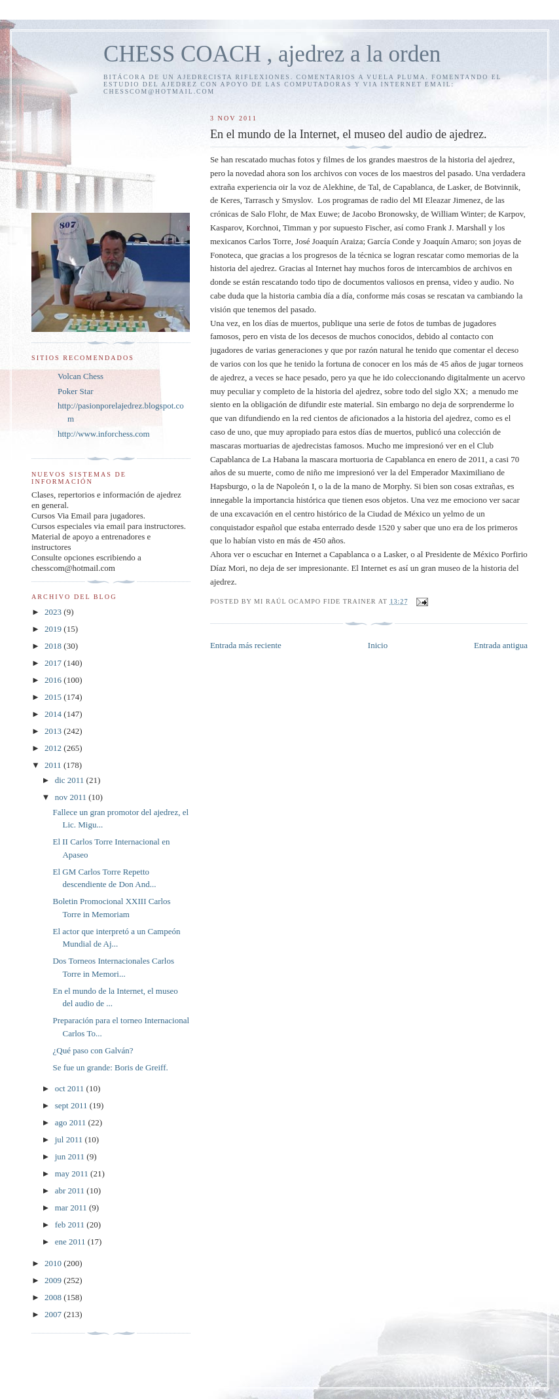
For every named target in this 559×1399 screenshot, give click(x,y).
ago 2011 (71, 1122)
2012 (54, 748)
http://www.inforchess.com (104, 434)
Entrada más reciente (245, 645)
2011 (54, 765)
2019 (54, 629)
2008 (54, 1297)
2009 (54, 1280)
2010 (54, 1263)
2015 (54, 697)
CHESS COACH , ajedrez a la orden (272, 54)
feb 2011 (71, 1224)
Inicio (378, 645)
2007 (54, 1314)
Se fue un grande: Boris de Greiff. (110, 1067)
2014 (54, 714)
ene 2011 (71, 1241)
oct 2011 (70, 1088)
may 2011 (72, 1173)
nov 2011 (72, 797)
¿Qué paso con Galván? (92, 1050)
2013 (54, 731)
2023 (54, 612)
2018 (54, 646)
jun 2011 (71, 1156)
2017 (54, 663)
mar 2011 (72, 1207)
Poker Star (76, 391)
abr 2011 (71, 1190)
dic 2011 (70, 780)
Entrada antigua (501, 645)
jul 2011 (70, 1139)
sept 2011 (72, 1105)
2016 (54, 680)
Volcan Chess (80, 376)
